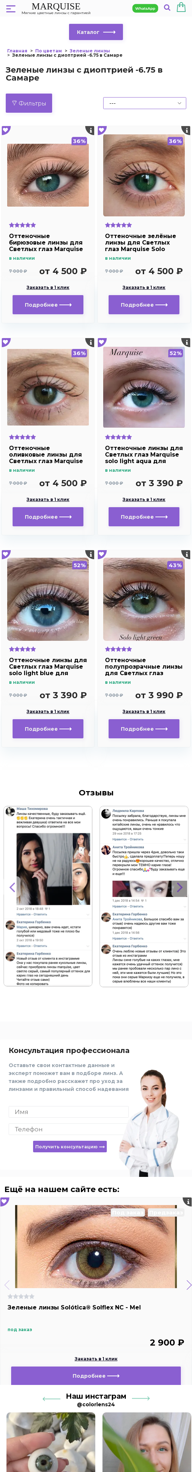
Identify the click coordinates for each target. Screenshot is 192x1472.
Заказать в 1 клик (48, 287)
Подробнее (48, 305)
